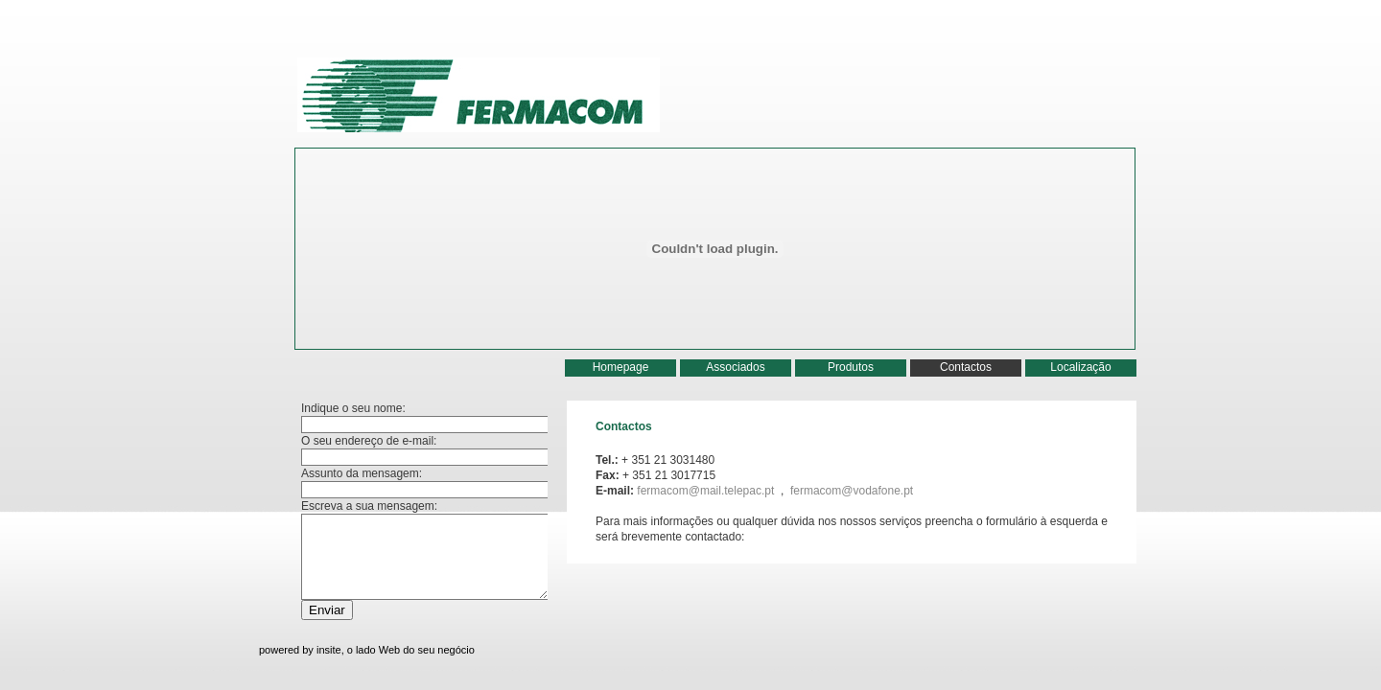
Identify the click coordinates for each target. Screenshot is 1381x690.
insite (328, 650)
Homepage (621, 367)
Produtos (851, 367)
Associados (735, 367)
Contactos (966, 367)
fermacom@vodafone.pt (851, 490)
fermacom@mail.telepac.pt (707, 490)
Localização (1080, 367)
